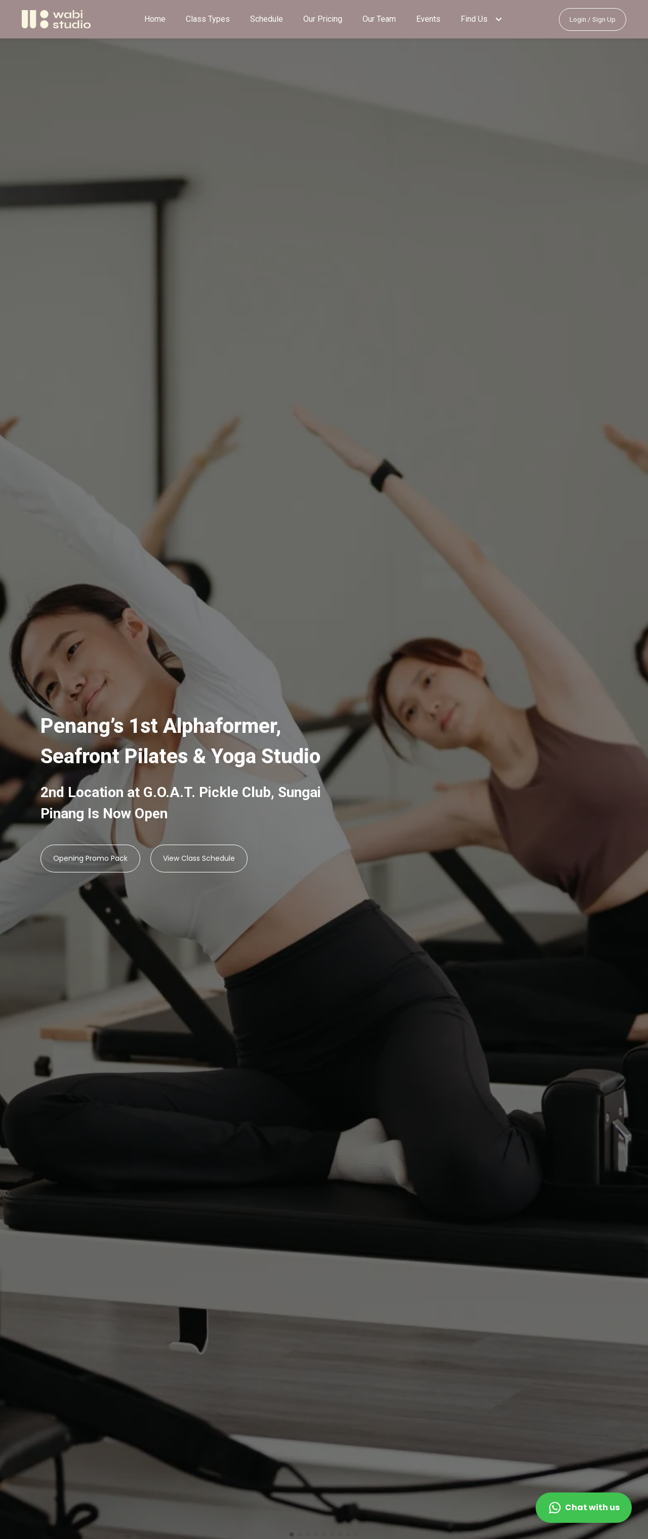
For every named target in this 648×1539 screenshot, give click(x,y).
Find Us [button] (474, 19)
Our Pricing (322, 19)
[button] (499, 19)
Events (428, 19)
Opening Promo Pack (90, 858)
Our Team (379, 19)
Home (155, 19)
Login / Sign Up (593, 19)
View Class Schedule (199, 858)
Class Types (208, 19)
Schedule (266, 19)
